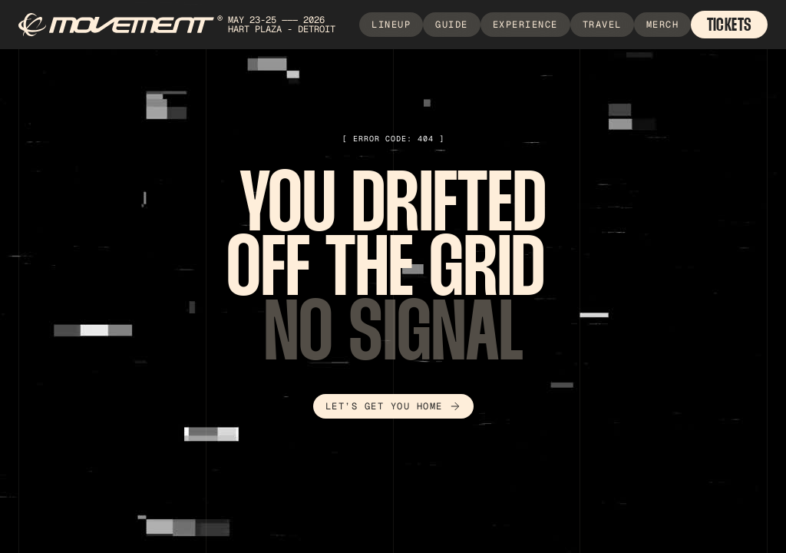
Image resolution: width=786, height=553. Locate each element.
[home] (184, 25)
